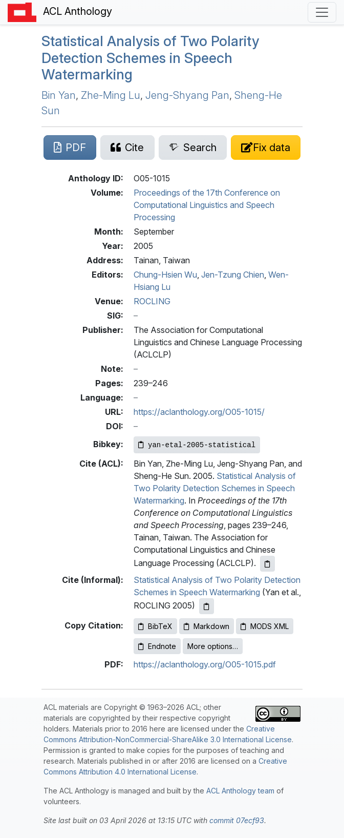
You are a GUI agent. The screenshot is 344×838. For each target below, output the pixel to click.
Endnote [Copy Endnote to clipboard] (157, 646)
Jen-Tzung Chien (232, 274)
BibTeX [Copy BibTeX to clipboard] (155, 626)
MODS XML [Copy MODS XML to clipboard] (265, 626)
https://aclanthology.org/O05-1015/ (199, 412)
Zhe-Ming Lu (110, 95)
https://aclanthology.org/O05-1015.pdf (205, 664)
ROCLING (152, 301)
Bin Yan (58, 95)
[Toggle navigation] (322, 12)
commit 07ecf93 (236, 820)
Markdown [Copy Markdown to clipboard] (206, 626)
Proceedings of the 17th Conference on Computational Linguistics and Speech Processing (207, 204)
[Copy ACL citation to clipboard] (267, 564)
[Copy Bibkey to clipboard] (197, 444)
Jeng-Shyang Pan (187, 95)
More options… (212, 646)
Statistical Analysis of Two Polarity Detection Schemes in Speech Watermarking (150, 58)
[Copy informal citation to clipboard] (206, 606)
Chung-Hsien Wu (165, 274)
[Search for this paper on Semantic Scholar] (193, 147)
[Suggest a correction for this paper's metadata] (265, 147)
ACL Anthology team (240, 790)
